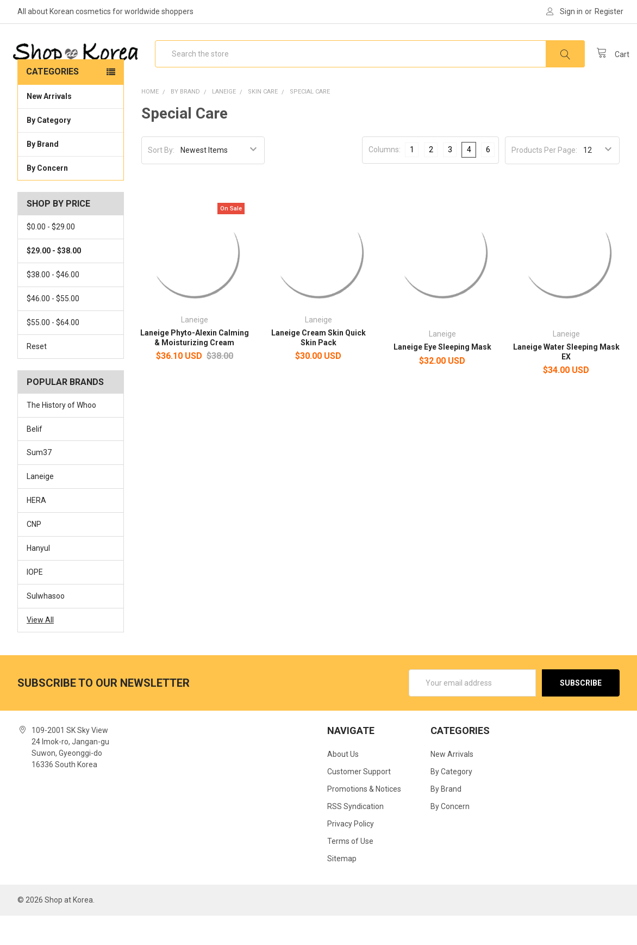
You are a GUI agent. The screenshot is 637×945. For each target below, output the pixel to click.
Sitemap (342, 888)
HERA (36, 529)
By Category (71, 149)
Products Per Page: (544, 179)
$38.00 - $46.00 (53, 304)
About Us (343, 783)
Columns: (385, 179)
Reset (37, 375)
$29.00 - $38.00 (54, 280)
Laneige (40, 505)
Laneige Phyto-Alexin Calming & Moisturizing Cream (194, 367)
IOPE (35, 601)
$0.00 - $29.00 (51, 256)
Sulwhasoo (46, 625)
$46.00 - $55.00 (53, 328)
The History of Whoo (61, 434)
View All (40, 649)
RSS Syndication (355, 835)
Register (609, 11)
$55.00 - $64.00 (53, 351)
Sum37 (39, 481)
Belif (34, 458)
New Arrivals (49, 125)
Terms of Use (350, 870)
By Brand (71, 173)
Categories (52, 101)
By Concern (71, 197)
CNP (34, 553)
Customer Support (359, 801)
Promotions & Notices (364, 818)
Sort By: (161, 179)
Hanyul (38, 577)
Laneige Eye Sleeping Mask (442, 376)
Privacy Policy (350, 853)
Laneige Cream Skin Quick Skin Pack (318, 367)
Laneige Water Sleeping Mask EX (566, 381)
